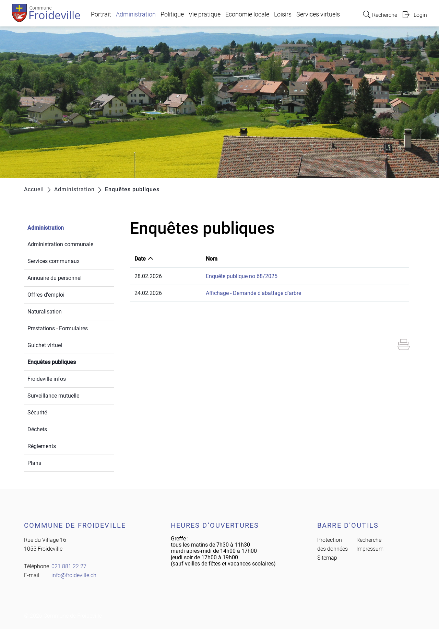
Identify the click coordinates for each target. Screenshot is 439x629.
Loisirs (283, 14)
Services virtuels (318, 14)
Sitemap (327, 557)
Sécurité (37, 412)
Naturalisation (44, 311)
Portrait (101, 14)
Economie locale (247, 14)
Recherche (368, 540)
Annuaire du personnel (54, 278)
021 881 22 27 (68, 566)
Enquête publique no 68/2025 (241, 276)
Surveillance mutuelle (53, 395)
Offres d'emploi (45, 294)
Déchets (37, 429)
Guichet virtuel (44, 345)
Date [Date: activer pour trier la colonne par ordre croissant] (140, 258)
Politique (172, 14)
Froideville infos (46, 379)
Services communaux (53, 261)
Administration (136, 14)
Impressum (369, 549)
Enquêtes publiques (67, 361)
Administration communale (60, 244)
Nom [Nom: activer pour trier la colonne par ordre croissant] (211, 258)
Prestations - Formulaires (57, 328)
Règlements (41, 446)
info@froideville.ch (73, 575)
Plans (34, 463)
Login (420, 15)
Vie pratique (205, 14)
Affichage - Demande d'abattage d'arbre (253, 293)
